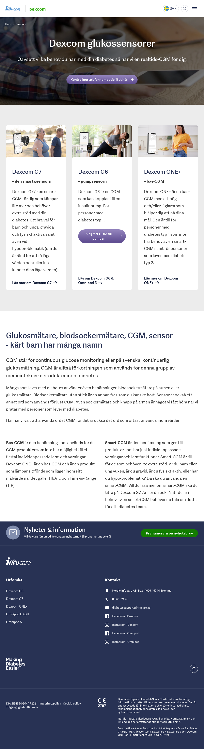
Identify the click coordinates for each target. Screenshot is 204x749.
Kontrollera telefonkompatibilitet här (98, 80)
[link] (36, 207)
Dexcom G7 (14, 599)
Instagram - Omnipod (125, 641)
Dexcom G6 (14, 591)
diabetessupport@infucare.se (131, 607)
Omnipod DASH (17, 614)
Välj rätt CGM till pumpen (99, 236)
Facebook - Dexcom (125, 616)
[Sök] (184, 8)
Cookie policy (72, 703)
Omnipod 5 (14, 622)
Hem (8, 24)
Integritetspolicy (50, 703)
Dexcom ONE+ (17, 606)
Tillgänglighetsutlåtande (22, 707)
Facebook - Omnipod (125, 633)
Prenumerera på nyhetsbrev (169, 533)
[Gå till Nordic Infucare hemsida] (13, 8)
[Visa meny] (196, 8)
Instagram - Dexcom (125, 624)
